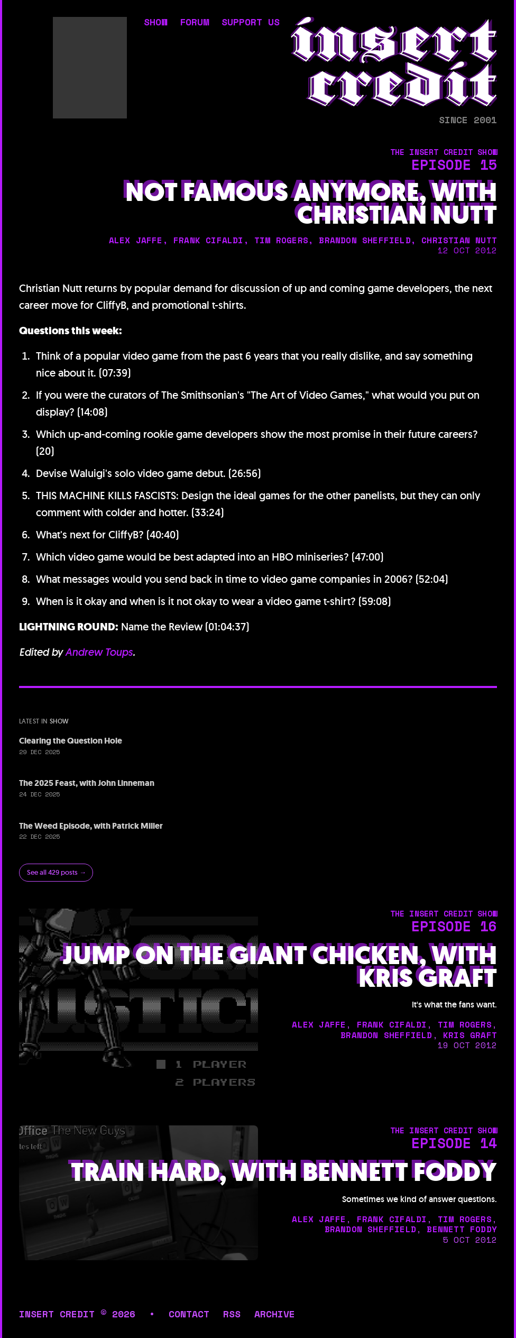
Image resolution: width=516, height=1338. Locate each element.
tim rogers (281, 240)
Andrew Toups (99, 652)
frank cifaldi (208, 240)
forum (194, 23)
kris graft (470, 1035)
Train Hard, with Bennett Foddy (284, 1172)
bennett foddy (462, 1229)
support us (251, 23)
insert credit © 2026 (77, 1314)
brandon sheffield (364, 240)
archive (274, 1314)
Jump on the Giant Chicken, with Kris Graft (279, 967)
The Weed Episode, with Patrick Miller (91, 825)
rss (232, 1314)
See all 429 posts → (56, 872)
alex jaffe (136, 240)
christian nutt (459, 240)
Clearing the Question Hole (70, 740)
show (155, 23)
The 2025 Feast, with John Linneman (86, 783)
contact (189, 1314)
